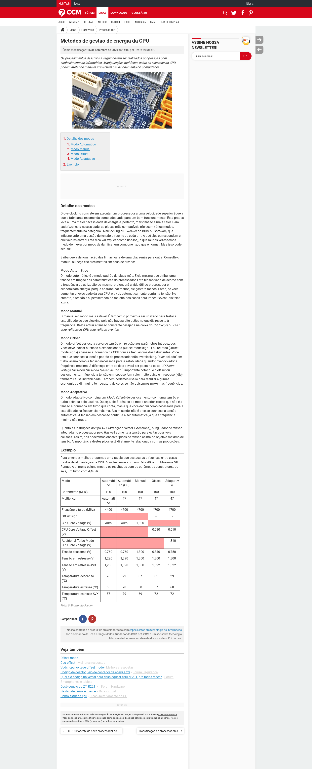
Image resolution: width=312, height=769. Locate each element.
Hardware (87, 29)
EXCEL (127, 22)
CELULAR (88, 22)
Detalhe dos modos (80, 138)
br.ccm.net (96, 721)
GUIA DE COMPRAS (170, 22)
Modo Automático (83, 144)
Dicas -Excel (107, 691)
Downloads (119, 12)
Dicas (102, 12)
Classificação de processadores (158, 731)
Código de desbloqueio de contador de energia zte (95, 672)
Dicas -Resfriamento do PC (108, 696)
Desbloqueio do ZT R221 (77, 686)
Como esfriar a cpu (73, 696)
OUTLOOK (116, 22)
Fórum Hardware (113, 686)
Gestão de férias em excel (78, 691)
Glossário (139, 12)
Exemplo (73, 164)
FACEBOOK (102, 22)
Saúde (76, 3)
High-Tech (63, 3)
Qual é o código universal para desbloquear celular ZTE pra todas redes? (111, 677)
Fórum (90, 12)
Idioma (250, 3)
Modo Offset (79, 154)
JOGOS (61, 22)
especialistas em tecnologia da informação (155, 630)
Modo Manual (80, 149)
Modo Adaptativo (83, 159)
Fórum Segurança (145, 672)
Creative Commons (167, 714)
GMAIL (153, 22)
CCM (87, 721)
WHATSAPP (74, 22)
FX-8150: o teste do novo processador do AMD (91, 731)
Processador (107, 29)
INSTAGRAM (140, 22)
